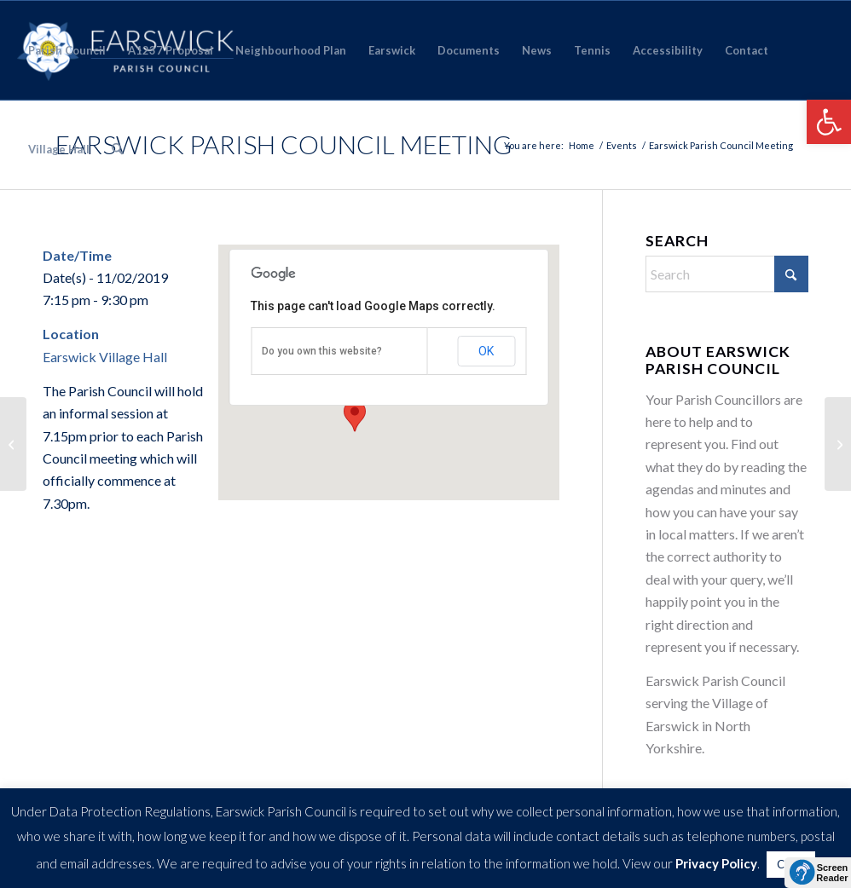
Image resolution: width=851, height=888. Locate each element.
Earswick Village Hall (105, 357)
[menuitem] (67, 50)
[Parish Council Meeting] (13, 444)
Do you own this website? (322, 351)
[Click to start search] (791, 274)
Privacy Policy (716, 863)
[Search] (117, 149)
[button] (829, 122)
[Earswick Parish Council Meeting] (838, 444)
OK (486, 351)
